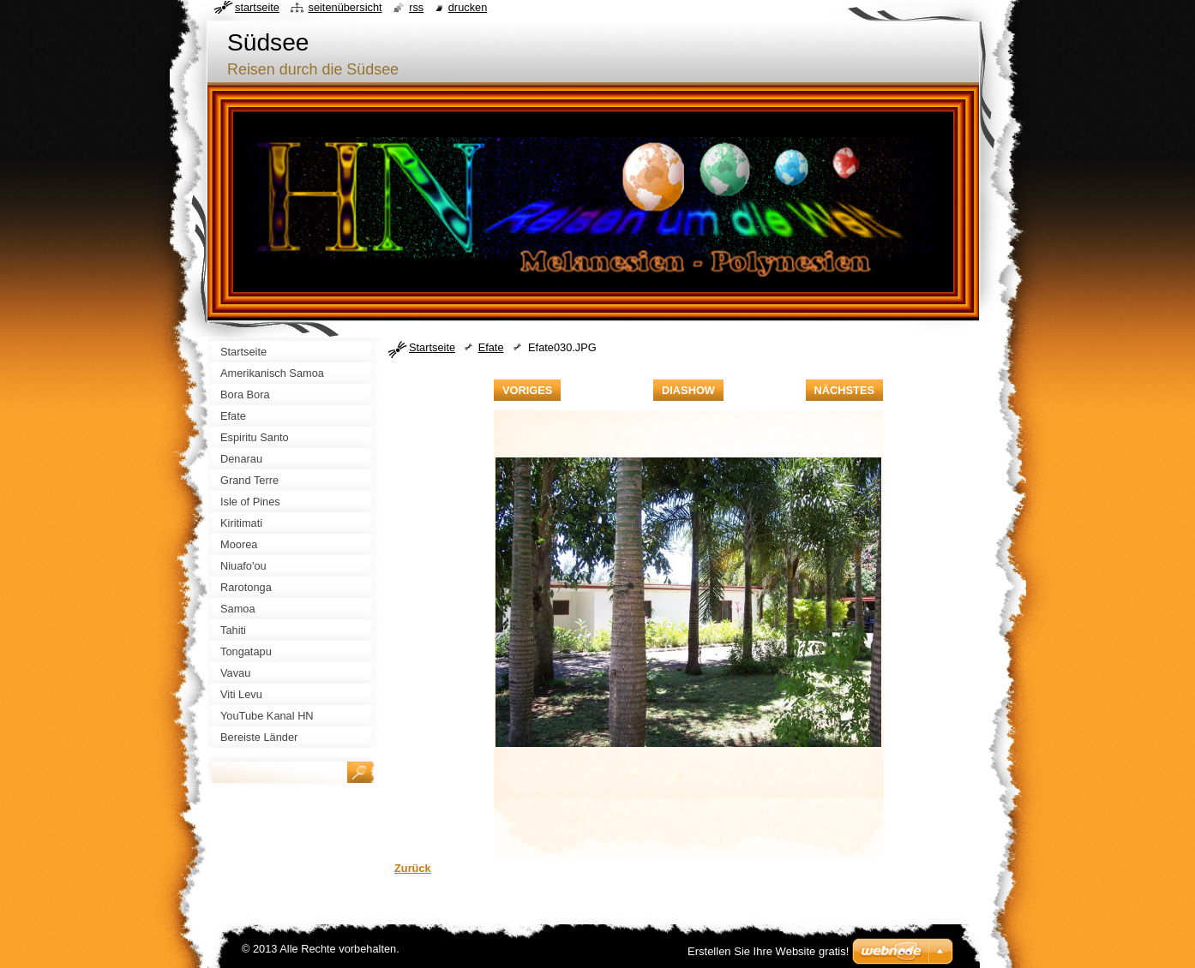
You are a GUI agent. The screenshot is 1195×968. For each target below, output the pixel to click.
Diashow (688, 390)
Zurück (412, 868)
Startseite (432, 347)
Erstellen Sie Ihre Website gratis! (768, 951)
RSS (416, 7)
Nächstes (844, 390)
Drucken (468, 7)
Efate (491, 347)
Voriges (527, 390)
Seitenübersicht (344, 7)
